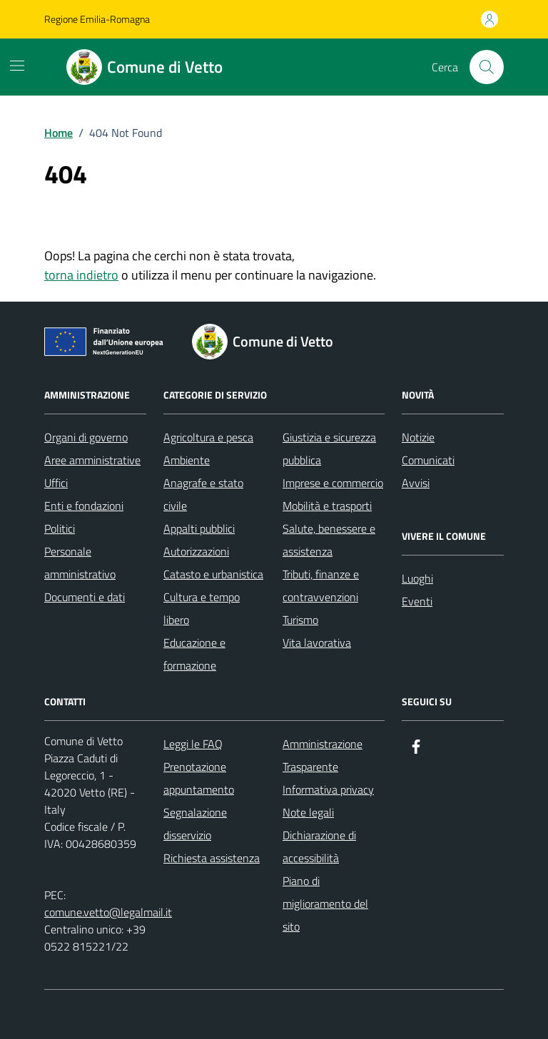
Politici (59, 528)
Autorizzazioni (196, 551)
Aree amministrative (92, 460)
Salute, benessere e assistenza (329, 540)
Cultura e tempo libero (201, 608)
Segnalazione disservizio (195, 824)
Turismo (300, 619)
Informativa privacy (328, 789)
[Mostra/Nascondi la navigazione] (17, 65)
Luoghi (417, 578)
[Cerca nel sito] (487, 67)
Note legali (308, 812)
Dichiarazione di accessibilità (319, 846)
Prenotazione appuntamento (198, 778)
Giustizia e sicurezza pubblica (329, 449)
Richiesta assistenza (211, 857)
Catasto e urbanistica (213, 574)
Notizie (418, 437)
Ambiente (186, 460)
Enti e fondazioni (83, 505)
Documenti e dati (84, 596)
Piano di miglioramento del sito (325, 903)
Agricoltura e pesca (208, 437)
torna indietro (81, 275)
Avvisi (416, 482)
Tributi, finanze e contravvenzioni (321, 585)
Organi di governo (86, 437)
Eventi (417, 601)
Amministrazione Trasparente (322, 755)
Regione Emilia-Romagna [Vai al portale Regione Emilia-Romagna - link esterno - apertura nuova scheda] (97, 18)
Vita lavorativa (317, 642)
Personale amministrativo (80, 563)
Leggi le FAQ (193, 743)
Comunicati (428, 460)
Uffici (56, 482)
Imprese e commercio (333, 482)
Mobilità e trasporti (327, 505)
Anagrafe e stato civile (203, 494)
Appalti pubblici (199, 528)
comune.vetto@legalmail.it (108, 912)
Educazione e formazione (194, 654)
